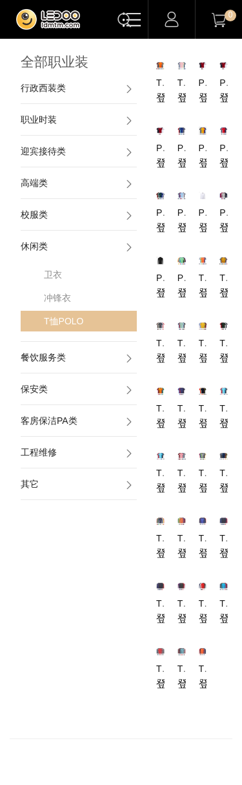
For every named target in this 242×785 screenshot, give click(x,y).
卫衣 (53, 274)
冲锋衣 (57, 298)
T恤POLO (63, 321)
